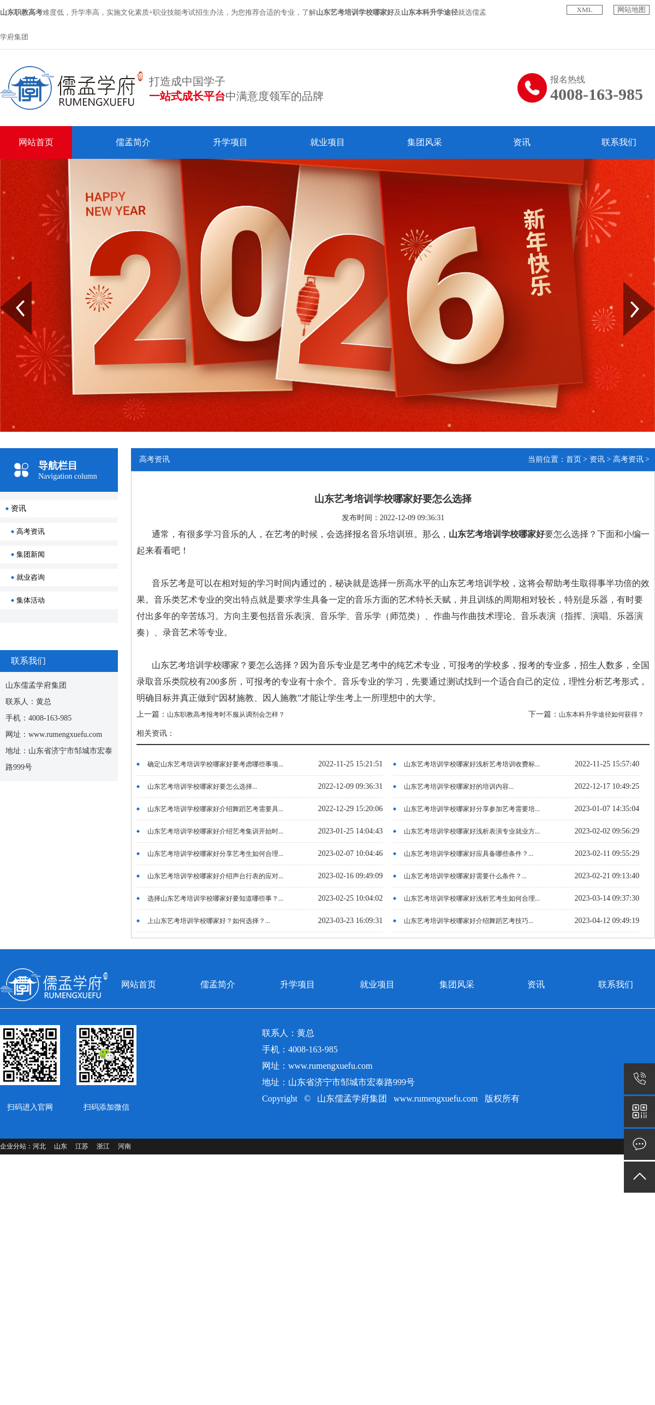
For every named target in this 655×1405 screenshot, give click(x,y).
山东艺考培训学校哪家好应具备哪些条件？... (468, 854)
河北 (39, 1146)
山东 (60, 1146)
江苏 (81, 1146)
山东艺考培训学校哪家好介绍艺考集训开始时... (215, 831)
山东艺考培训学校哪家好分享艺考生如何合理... (215, 854)
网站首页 (36, 142)
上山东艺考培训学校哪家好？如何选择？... (208, 921)
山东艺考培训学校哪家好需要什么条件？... (465, 876)
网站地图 (631, 9)
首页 (573, 459)
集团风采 (424, 142)
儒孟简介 (133, 142)
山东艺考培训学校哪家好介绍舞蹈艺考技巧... (468, 921)
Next (629, 285)
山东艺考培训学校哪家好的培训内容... (459, 786)
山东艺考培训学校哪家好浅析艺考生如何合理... (472, 898)
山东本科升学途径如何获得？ (601, 714)
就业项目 (327, 142)
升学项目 (230, 142)
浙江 (103, 1146)
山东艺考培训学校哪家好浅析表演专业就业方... (472, 831)
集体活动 (30, 600)
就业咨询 (30, 577)
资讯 (522, 142)
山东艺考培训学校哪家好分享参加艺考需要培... (472, 809)
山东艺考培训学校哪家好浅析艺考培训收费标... (472, 764)
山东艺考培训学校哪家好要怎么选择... (202, 786)
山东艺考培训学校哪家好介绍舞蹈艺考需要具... (215, 809)
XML (585, 9)
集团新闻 (30, 554)
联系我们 (619, 142)
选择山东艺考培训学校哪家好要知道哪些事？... (215, 898)
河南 (124, 1146)
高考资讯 (30, 531)
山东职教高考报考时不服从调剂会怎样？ (226, 714)
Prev (6, 285)
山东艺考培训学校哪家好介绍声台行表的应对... (215, 876)
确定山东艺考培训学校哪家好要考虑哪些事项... (215, 764)
